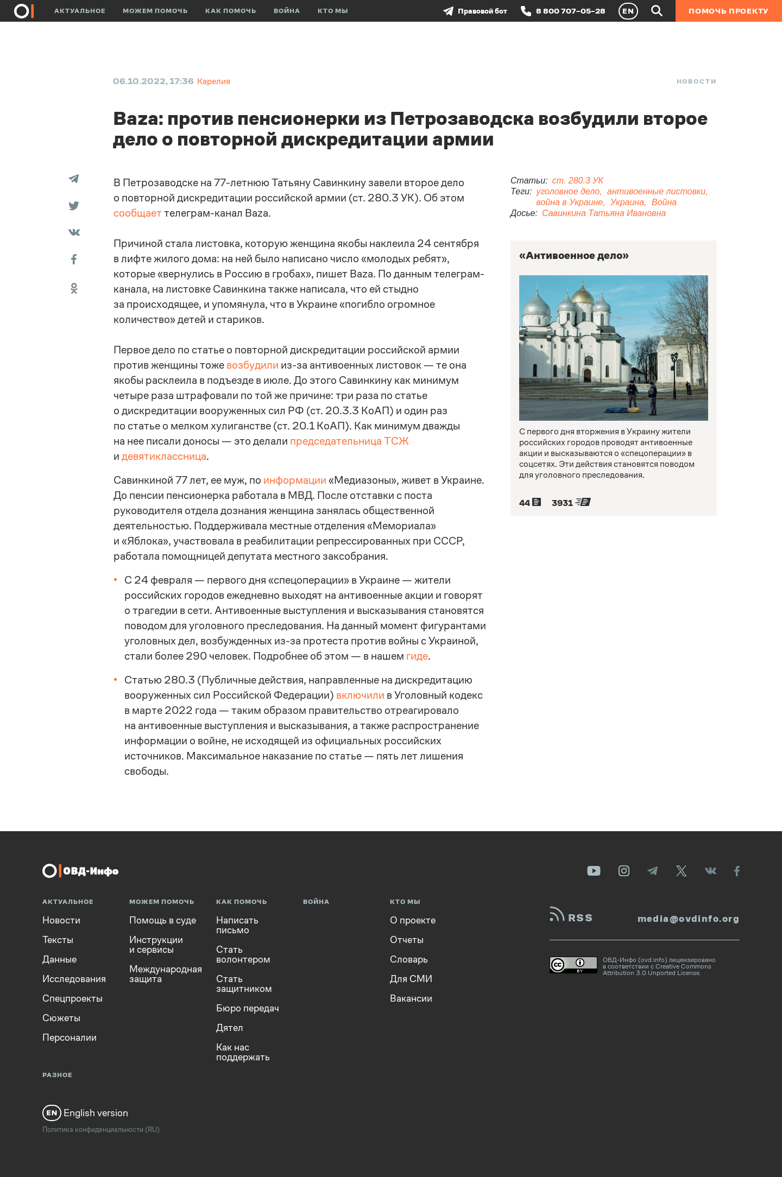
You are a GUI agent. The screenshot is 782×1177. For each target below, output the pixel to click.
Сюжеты (61, 1018)
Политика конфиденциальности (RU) (101, 1129)
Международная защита (165, 974)
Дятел (229, 1028)
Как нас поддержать (243, 1052)
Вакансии (411, 998)
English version (85, 1113)
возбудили (252, 365)
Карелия (213, 81)
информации (294, 480)
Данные (59, 959)
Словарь (409, 959)
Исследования (74, 979)
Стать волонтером (243, 954)
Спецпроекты (72, 998)
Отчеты (407, 940)
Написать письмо (237, 925)
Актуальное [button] (79, 11)
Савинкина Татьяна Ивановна (604, 213)
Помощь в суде (162, 920)
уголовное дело (568, 191)
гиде (417, 656)
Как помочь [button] (230, 11)
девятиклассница (164, 456)
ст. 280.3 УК (577, 180)
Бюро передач (247, 1008)
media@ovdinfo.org (689, 918)
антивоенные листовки (656, 191)
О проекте (413, 920)
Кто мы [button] (333, 11)
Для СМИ (411, 979)
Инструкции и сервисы (156, 944)
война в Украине (569, 202)
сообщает (137, 213)
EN (628, 11)
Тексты (57, 940)
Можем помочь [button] (155, 11)
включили (360, 695)
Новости (697, 81)
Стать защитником (244, 984)
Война (287, 11)
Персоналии (69, 1037)
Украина (627, 202)
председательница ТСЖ (349, 441)
